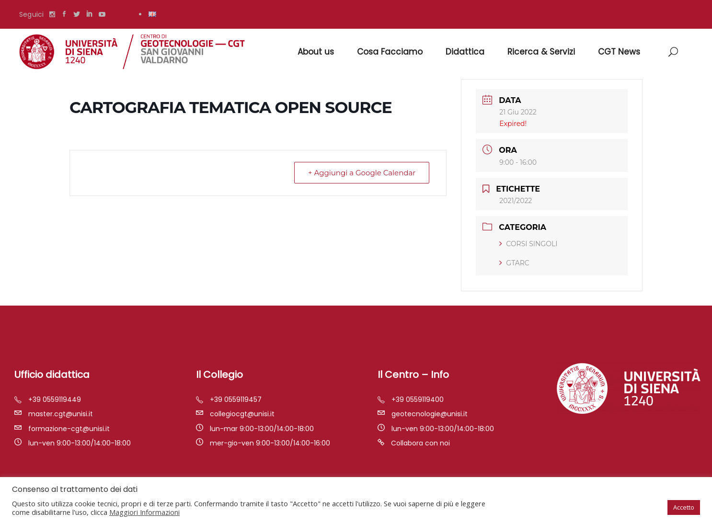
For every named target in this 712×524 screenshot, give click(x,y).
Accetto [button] (683, 507)
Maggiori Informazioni (144, 512)
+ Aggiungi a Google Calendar (361, 172)
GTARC (514, 263)
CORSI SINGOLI (528, 243)
